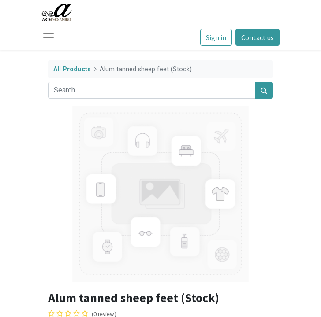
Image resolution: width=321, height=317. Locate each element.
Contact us (257, 37)
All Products (72, 69)
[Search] (264, 90)
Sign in (216, 37)
